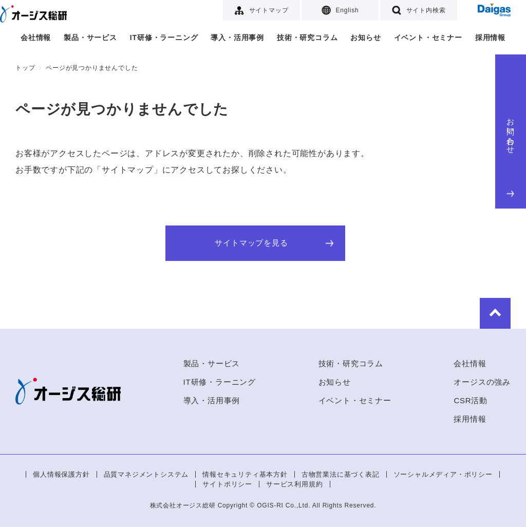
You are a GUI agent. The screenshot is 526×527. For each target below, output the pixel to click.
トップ (25, 67)
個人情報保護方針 (61, 474)
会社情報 (36, 37)
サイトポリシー (227, 484)
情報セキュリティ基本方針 (245, 474)
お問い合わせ (510, 155)
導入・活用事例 (237, 37)
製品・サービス (90, 37)
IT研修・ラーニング (164, 37)
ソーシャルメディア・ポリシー (443, 474)
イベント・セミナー (428, 37)
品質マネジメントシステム (146, 474)
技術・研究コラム (307, 37)
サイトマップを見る (274, 243)
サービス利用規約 (294, 484)
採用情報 (490, 37)
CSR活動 (470, 400)
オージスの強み (482, 382)
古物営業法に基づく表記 (341, 474)
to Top (495, 313)
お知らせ (365, 37)
